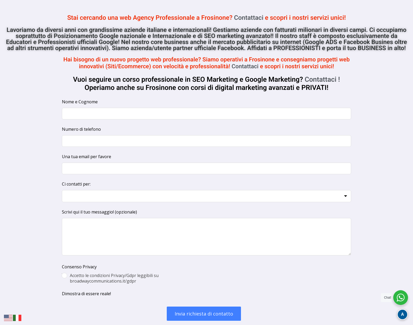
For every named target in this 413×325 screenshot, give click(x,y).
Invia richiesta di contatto (204, 314)
